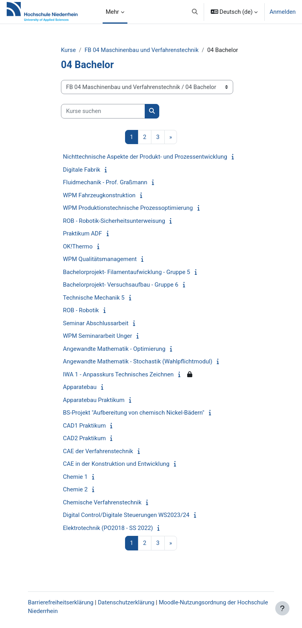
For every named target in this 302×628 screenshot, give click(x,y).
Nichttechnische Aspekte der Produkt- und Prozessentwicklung (145, 156)
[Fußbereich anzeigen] (282, 608)
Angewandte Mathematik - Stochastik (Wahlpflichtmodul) (137, 361)
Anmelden (282, 11)
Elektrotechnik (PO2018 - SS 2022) (108, 528)
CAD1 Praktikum (84, 425)
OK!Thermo (78, 246)
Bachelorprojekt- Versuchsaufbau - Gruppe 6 (120, 284)
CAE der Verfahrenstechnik (98, 451)
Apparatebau (79, 387)
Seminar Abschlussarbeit (96, 323)
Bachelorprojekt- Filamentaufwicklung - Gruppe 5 (126, 272)
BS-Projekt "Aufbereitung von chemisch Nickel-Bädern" (133, 412)
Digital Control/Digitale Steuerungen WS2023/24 (126, 515)
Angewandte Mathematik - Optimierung (114, 348)
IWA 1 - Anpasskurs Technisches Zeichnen (118, 374)
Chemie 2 (75, 489)
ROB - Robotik (81, 310)
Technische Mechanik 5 (94, 297)
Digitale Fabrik (81, 169)
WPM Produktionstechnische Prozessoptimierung (128, 207)
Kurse (68, 50)
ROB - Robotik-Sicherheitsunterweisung (114, 220)
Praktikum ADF (82, 233)
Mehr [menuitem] (112, 11)
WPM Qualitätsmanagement (100, 259)
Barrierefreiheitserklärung (61, 602)
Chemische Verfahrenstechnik (102, 502)
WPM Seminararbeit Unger (97, 335)
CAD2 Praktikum (84, 438)
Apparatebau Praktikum (94, 400)
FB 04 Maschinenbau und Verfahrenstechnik (142, 50)
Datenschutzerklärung (126, 602)
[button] (195, 12)
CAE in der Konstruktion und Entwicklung (116, 463)
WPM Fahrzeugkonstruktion (99, 195)
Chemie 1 (75, 476)
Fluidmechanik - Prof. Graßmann (105, 182)
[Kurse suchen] (103, 111)
